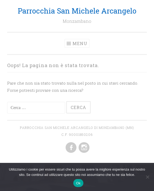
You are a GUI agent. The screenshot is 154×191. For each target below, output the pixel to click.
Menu (79, 43)
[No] (147, 177)
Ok (78, 183)
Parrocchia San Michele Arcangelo (77, 10)
